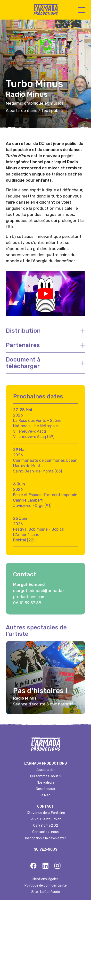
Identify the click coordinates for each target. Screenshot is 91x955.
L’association (46, 770)
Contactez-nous (45, 832)
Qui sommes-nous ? (45, 776)
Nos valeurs (46, 782)
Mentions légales (45, 879)
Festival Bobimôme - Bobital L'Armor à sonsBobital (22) (38, 534)
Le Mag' (45, 795)
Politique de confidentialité (46, 885)
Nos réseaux (45, 789)
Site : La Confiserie (45, 892)
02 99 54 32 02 (45, 825)
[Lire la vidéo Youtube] (45, 293)
